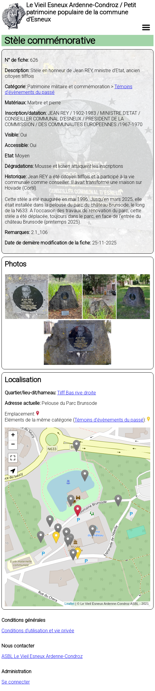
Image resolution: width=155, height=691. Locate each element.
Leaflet (70, 603)
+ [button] (13, 435)
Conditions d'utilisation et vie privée (37, 630)
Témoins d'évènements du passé (109, 420)
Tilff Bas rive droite (76, 393)
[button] (12, 471)
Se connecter (15, 682)
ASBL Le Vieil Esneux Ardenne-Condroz (42, 656)
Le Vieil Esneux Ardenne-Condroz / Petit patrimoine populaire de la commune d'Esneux (81, 12)
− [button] (13, 444)
